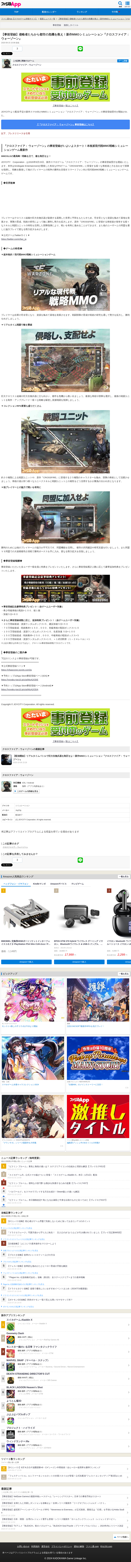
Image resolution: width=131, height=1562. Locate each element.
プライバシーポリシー (61, 1546)
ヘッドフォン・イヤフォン (16, 884)
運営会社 (45, 1546)
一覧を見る (124, 876)
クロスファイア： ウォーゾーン (15, 847)
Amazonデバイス (58, 884)
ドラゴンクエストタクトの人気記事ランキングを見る (23, 1295)
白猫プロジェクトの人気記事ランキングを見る (20, 1250)
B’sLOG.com (106, 1546)
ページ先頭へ (122, 1537)
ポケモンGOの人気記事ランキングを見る (18, 1307)
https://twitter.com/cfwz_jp (13, 239)
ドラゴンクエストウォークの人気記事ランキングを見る (24, 1239)
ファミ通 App (11, 4)
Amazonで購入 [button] (26, 962)
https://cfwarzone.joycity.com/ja (16, 670)
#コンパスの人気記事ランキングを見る (17, 1228)
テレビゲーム (77, 884)
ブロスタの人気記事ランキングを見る (17, 1262)
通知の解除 (79, 1546)
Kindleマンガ (39, 884)
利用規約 (35, 1546)
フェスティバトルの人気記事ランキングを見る (20, 1273)
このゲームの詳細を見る (27, 791)
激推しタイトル (71, 25)
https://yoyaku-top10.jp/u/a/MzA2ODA (19, 689)
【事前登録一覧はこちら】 (65, 105)
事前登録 (57, 25)
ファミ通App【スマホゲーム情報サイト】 (19, 19)
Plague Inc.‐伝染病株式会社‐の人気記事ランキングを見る (23, 1284)
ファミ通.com (92, 1546)
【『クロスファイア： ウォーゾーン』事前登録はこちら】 (65, 124)
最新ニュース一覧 (47, 19)
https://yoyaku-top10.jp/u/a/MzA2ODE (19, 679)
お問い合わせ (23, 1546)
